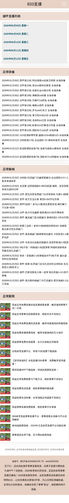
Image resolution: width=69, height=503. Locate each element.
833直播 (34, 4)
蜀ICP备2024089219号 (30, 461)
